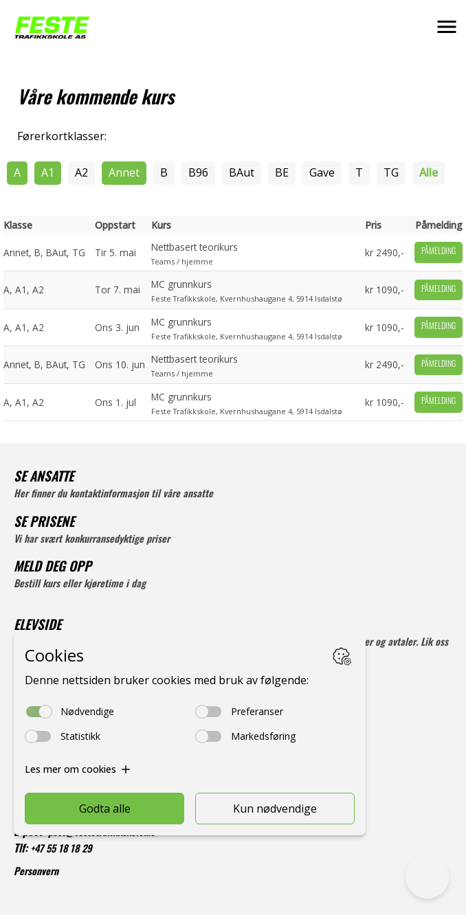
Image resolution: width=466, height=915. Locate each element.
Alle (428, 172)
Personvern (36, 873)
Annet (124, 172)
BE (282, 172)
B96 (198, 172)
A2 (81, 172)
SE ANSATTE (44, 478)
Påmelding (438, 252)
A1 (47, 172)
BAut (241, 172)
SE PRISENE (44, 523)
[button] (446, 26)
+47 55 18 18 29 (61, 850)
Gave (322, 172)
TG (391, 172)
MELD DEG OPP (52, 568)
